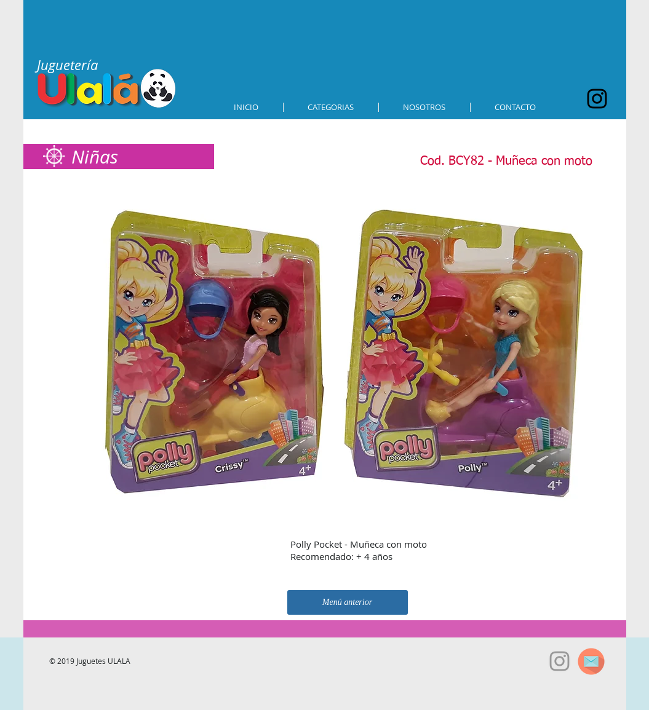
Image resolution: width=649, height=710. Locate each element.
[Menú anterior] (347, 602)
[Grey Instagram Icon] (559, 661)
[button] (331, 107)
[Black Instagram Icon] (597, 98)
